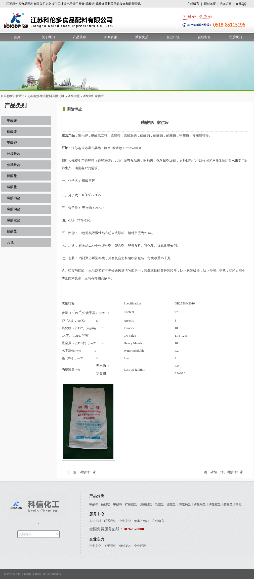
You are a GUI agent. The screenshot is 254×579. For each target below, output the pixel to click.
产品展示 (79, 37)
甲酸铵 (12, 120)
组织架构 (125, 546)
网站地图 (210, 4)
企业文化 (125, 521)
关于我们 (48, 37)
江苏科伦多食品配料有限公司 (44, 96)
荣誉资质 (141, 37)
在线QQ (241, 4)
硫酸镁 (12, 131)
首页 (17, 37)
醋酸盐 (12, 231)
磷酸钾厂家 (88, 472)
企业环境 (173, 37)
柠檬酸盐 (13, 154)
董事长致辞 (141, 521)
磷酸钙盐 (13, 198)
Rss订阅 (226, 4)
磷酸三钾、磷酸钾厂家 (226, 472)
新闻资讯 (110, 37)
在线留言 (193, 4)
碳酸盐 (12, 187)
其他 (10, 242)
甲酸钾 (12, 143)
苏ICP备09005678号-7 (238, 573)
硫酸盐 (12, 176)
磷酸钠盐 (13, 209)
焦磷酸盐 (13, 165)
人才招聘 (95, 521)
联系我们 (235, 37)
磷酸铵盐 (13, 220)
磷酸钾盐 (74, 96)
